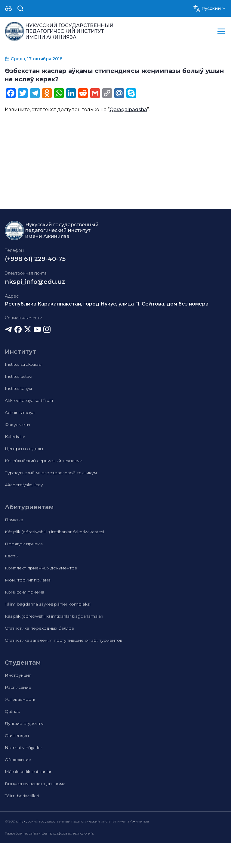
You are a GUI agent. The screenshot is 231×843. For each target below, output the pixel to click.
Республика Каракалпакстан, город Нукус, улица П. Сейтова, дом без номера (106, 304)
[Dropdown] (8, 8)
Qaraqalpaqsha (128, 109)
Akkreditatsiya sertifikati (29, 400)
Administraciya (20, 412)
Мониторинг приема (28, 580)
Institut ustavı (18, 376)
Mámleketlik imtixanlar (28, 771)
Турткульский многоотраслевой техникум (51, 472)
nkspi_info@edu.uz (35, 281)
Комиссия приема (24, 592)
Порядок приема (24, 544)
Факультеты (17, 424)
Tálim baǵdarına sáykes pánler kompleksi (48, 604)
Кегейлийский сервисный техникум (43, 460)
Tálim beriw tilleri (22, 795)
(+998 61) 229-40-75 (35, 258)
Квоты (11, 556)
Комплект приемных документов (41, 568)
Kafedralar (15, 436)
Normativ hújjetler (23, 747)
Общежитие (18, 759)
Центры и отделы (24, 448)
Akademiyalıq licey (24, 484)
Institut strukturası (23, 364)
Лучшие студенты (24, 723)
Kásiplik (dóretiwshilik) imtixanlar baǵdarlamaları (54, 616)
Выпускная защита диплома (35, 783)
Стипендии (17, 735)
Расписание (18, 687)
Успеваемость (20, 699)
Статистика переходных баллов (39, 628)
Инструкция (18, 675)
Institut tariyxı (18, 388)
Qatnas (12, 711)
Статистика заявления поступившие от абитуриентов (63, 640)
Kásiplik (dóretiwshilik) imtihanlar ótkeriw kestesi (54, 531)
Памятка (14, 519)
